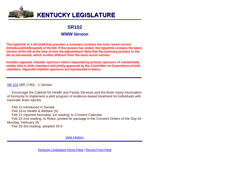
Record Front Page (98, 150)
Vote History (75, 137)
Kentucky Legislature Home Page (60, 150)
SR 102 (12, 85)
